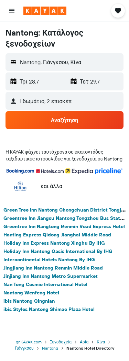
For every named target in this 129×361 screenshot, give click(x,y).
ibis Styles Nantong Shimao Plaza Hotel (49, 309)
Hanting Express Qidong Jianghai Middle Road (57, 235)
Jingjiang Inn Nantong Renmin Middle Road (53, 268)
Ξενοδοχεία (61, 341)
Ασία (84, 341)
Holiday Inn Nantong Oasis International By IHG (57, 251)
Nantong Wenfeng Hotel (31, 293)
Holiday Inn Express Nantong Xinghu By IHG (54, 243)
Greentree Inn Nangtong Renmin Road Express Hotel (64, 226)
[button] (11, 10)
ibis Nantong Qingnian (29, 301)
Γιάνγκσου (24, 348)
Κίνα (101, 341)
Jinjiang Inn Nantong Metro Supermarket (50, 276)
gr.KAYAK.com (29, 341)
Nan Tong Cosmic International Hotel (45, 284)
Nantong (50, 348)
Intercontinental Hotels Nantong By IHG (49, 259)
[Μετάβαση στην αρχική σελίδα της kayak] (44, 11)
